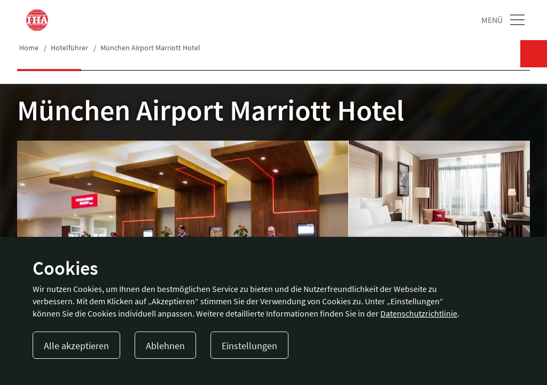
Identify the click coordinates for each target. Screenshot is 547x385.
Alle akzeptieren (76, 346)
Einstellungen (249, 346)
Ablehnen (165, 346)
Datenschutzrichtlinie (418, 313)
